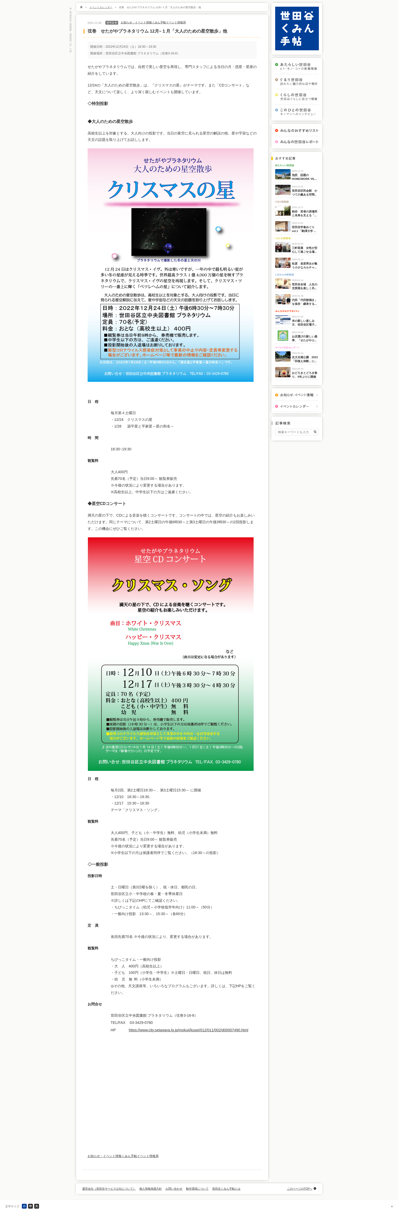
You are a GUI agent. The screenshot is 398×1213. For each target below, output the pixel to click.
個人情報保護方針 (150, 1188)
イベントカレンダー (100, 7)
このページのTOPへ (299, 1188)
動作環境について (197, 1188)
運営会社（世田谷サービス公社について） (109, 1188)
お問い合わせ (173, 1188)
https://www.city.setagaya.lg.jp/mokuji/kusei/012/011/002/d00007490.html (188, 1030)
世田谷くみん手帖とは (226, 1188)
